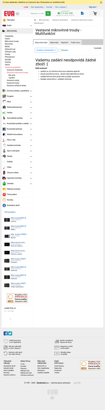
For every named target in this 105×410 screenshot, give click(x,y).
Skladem (64, 50)
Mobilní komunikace (19, 134)
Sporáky (8, 60)
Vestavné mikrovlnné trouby (17, 73)
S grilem (12, 78)
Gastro (7, 39)
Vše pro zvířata (19, 172)
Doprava (23, 368)
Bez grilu (12, 75)
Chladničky (9, 36)
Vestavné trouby (13, 83)
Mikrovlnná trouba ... (19, 242)
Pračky (7, 54)
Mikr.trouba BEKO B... (19, 218)
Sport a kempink (19, 150)
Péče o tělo (19, 139)
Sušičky (8, 62)
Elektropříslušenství (19, 107)
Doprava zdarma (9, 375)
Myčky (7, 46)
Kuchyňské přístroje (19, 128)
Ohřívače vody (10, 52)
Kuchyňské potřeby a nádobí (19, 123)
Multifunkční (39, 23)
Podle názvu (75, 43)
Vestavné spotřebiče (13, 67)
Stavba (19, 156)
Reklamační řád (26, 373)
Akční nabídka (9, 370)
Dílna (19, 101)
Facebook (57, 370)
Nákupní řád (25, 371)
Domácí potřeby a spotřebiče (19, 90)
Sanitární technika (19, 145)
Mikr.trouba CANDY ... (19, 259)
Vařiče (7, 65)
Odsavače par (10, 49)
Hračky (19, 112)
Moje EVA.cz (41, 366)
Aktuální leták (8, 368)
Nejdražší (64, 43)
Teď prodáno (12, 194)
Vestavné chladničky (15, 70)
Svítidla (19, 161)
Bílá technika (19, 30)
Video (19, 167)
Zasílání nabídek (43, 373)
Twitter (56, 373)
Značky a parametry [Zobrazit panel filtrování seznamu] (46, 50)
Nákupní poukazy (13, 189)
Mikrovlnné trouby (12, 41)
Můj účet (92, 7)
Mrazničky (9, 44)
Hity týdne (11, 20)
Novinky (10, 200)
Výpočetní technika (19, 178)
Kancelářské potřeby (19, 118)
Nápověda (58, 368)
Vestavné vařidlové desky (16, 86)
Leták (26, 7)
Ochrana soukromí (27, 375)
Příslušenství (10, 57)
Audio (19, 25)
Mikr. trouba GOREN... (19, 234)
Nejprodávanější (41, 43)
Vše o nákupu (60, 7)
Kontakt (49, 7)
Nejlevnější (54, 43)
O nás (23, 364)
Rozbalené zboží (13, 205)
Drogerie (19, 96)
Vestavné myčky (13, 80)
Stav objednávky (37, 7)
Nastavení (41, 370)
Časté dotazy (59, 366)
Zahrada (19, 183)
